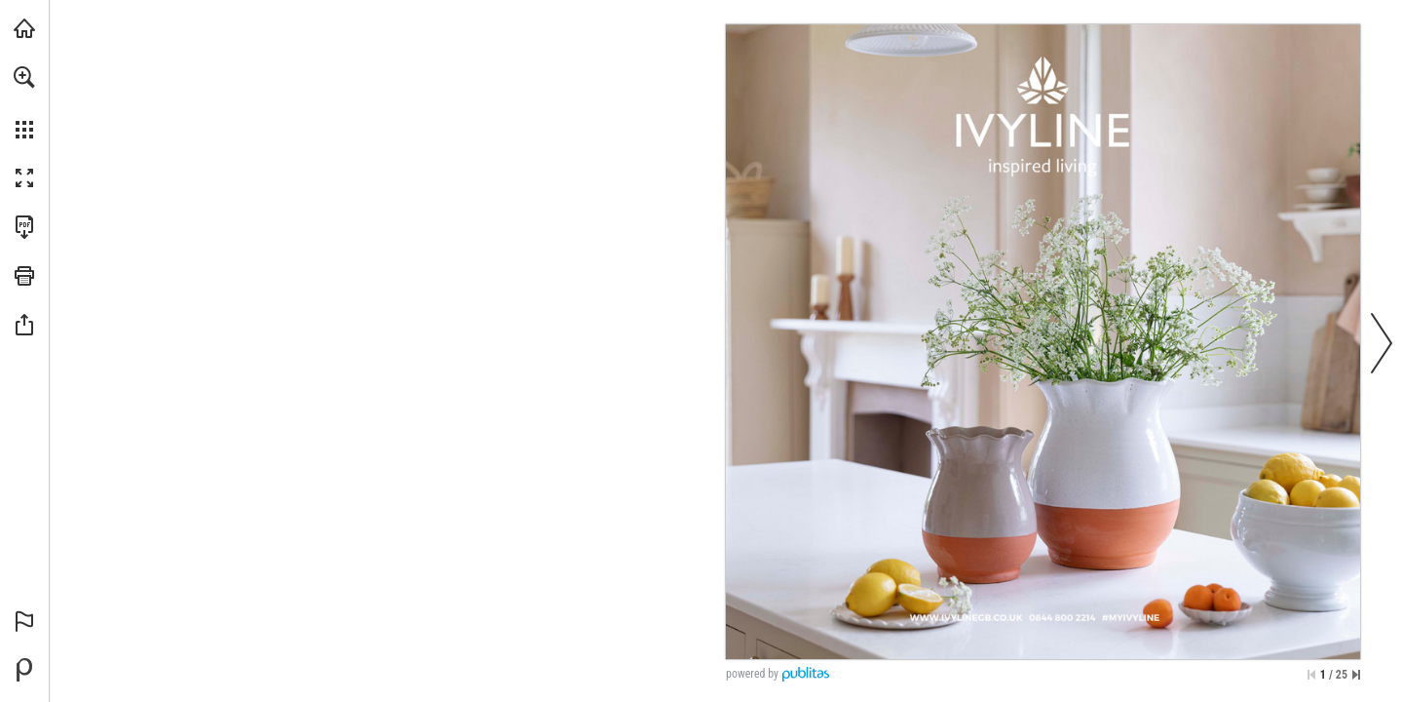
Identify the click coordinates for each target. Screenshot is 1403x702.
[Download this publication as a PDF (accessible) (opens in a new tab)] (24, 227)
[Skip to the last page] (1356, 675)
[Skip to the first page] (1311, 675)
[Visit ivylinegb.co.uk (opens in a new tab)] (24, 28)
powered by (752, 674)
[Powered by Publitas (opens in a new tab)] (24, 669)
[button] (24, 77)
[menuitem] (24, 102)
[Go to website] (927, 635)
